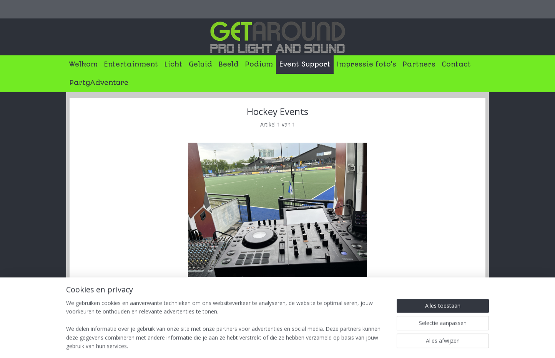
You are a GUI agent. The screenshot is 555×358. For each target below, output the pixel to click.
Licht (173, 64)
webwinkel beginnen (310, 344)
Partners (418, 64)
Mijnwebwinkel (377, 344)
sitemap (265, 344)
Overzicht (93, 297)
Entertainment (131, 64)
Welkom (83, 64)
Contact (456, 64)
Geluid (200, 64)
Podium (259, 64)
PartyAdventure (98, 83)
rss (281, 344)
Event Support (305, 64)
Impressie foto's (366, 64)
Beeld (228, 64)
